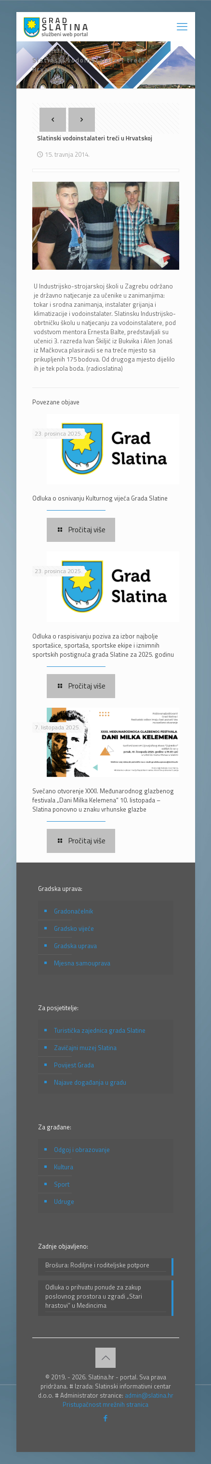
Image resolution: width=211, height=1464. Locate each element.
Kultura (63, 1167)
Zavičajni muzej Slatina (85, 1047)
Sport (61, 1184)
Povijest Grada (74, 1065)
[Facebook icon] (105, 1418)
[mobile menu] (182, 26)
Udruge (64, 1201)
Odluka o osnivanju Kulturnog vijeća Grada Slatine (100, 498)
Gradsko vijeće (74, 928)
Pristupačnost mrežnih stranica (105, 1404)
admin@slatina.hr (149, 1395)
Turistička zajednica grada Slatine (99, 1030)
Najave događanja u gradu (90, 1082)
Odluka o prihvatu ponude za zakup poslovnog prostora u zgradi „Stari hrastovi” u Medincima (93, 1296)
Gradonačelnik (73, 911)
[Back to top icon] (105, 1358)
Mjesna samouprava (82, 963)
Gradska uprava (75, 946)
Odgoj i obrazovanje (82, 1149)
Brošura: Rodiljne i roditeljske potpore (97, 1265)
